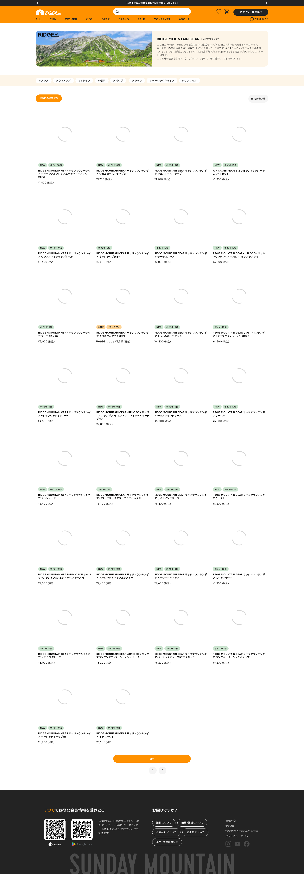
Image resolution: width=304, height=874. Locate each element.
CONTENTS (162, 19)
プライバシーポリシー (238, 836)
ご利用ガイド (259, 19)
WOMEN (71, 19)
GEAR (105, 19)
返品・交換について (167, 842)
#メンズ (44, 80)
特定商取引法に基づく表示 (241, 831)
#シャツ (137, 80)
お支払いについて (166, 832)
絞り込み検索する (49, 98)
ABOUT (184, 19)
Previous (38, 3)
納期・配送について (192, 822)
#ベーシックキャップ (161, 80)
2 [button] (153, 770)
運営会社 (231, 821)
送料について (163, 822)
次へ (151, 758)
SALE (141, 19)
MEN (53, 19)
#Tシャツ (84, 80)
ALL (38, 19)
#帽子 (102, 80)
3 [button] (162, 770)
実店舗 (229, 826)
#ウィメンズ (63, 80)
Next (266, 3)
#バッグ (118, 80)
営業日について (195, 832)
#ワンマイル (189, 80)
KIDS (89, 19)
